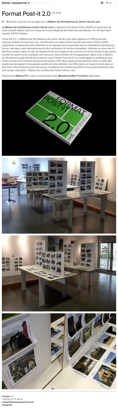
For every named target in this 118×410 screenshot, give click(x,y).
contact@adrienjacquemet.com (18, 402)
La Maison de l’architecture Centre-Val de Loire (27, 27)
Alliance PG (21, 75)
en (114, 3)
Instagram (7, 404)
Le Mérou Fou (40, 3)
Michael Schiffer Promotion (73, 75)
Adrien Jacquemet (14, 3)
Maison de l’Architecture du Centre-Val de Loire (74, 21)
